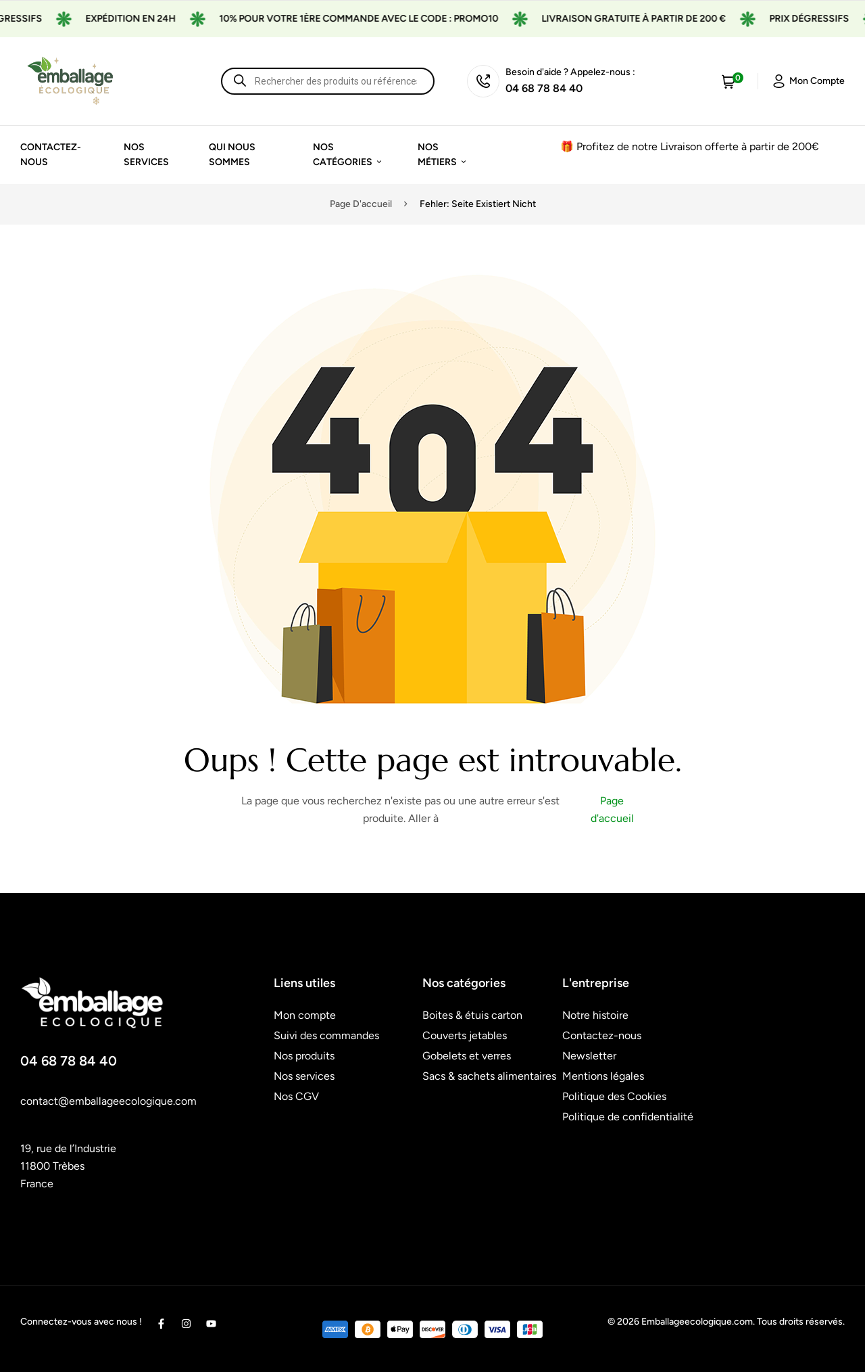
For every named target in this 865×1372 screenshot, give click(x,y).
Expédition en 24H (149, 18)
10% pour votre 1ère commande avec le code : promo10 (377, 18)
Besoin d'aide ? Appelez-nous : (570, 72)
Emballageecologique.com (697, 1321)
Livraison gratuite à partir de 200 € (652, 18)
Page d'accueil (361, 204)
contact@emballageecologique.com (108, 1101)
